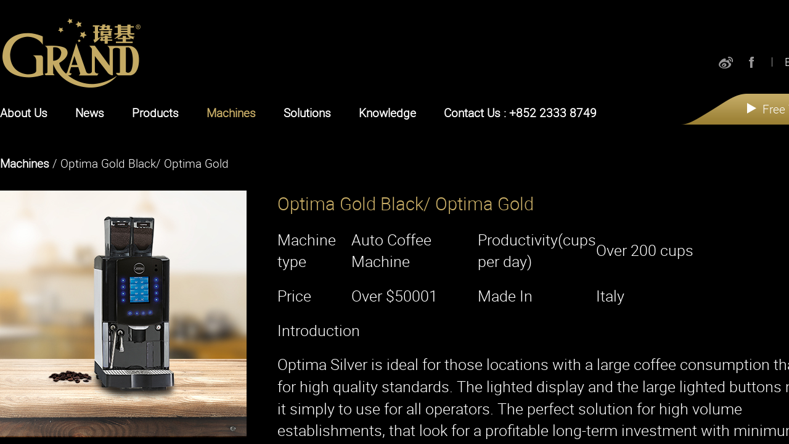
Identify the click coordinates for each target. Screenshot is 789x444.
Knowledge (387, 113)
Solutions (307, 113)
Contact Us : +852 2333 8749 (520, 113)
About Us (23, 113)
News (89, 113)
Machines (231, 113)
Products (155, 113)
